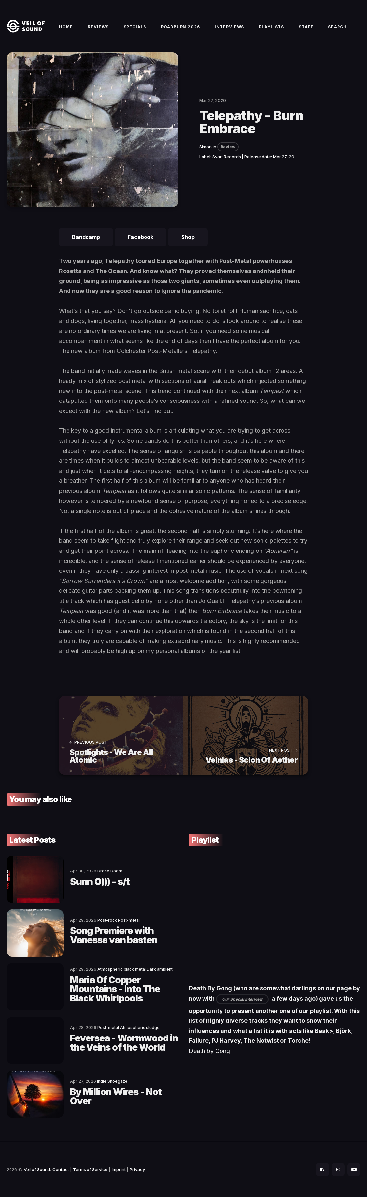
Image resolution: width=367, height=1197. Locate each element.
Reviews (98, 26)
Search (337, 26)
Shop (188, 237)
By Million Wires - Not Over (116, 1096)
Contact (60, 1169)
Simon (205, 146)
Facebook (140, 237)
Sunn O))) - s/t (100, 881)
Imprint (119, 1169)
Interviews (229, 26)
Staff (306, 26)
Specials (135, 26)
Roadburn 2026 (180, 26)
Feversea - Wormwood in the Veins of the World (124, 1043)
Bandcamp (86, 237)
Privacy (137, 1169)
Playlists (271, 26)
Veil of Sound (37, 1169)
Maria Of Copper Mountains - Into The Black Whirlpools (115, 989)
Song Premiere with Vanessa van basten (113, 935)
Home (66, 26)
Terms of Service (90, 1169)
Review (228, 146)
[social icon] (322, 1169)
